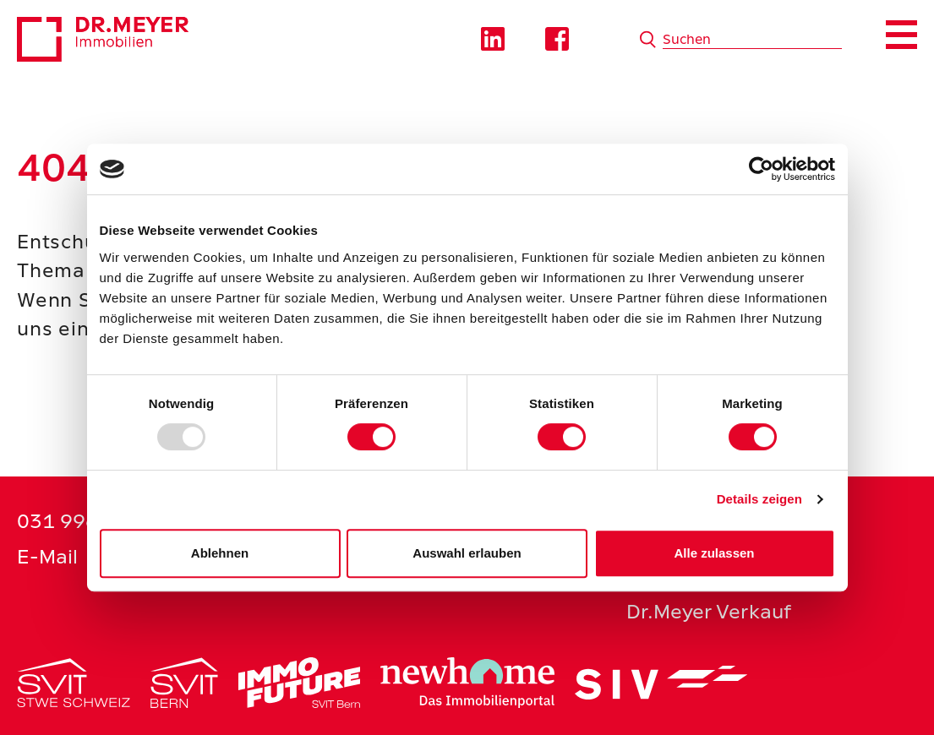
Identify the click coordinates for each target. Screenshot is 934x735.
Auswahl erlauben (466, 553)
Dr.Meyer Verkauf (708, 611)
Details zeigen (759, 499)
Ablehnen (220, 553)
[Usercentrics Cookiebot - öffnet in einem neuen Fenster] (761, 169)
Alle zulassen (714, 553)
